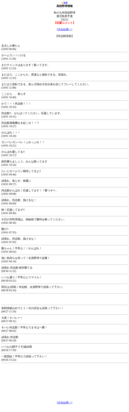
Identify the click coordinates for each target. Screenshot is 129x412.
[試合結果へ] (64, 29)
